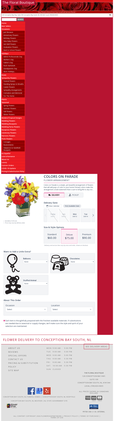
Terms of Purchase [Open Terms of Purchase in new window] (89, 416)
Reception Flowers (9, 130)
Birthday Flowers (9, 38)
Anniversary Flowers (10, 35)
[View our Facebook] (31, 394)
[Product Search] (9, 19)
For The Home (8, 96)
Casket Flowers (9, 87)
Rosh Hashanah (9, 65)
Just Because (8, 32)
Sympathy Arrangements (12, 90)
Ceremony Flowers (9, 133)
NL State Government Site (56, 401)
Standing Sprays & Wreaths (13, 84)
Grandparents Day (10, 68)
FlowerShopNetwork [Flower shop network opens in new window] (51, 416)
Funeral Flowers (9, 81)
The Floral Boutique (18, 2)
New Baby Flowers (10, 41)
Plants (4, 99)
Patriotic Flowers (8, 136)
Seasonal (5, 102)
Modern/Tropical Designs (12, 118)
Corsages (6, 142)
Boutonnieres (8, 145)
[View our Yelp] (47, 394)
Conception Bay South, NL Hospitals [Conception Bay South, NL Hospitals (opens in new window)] (58, 397)
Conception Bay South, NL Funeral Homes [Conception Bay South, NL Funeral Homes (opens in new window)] (21, 397)
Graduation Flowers (10, 47)
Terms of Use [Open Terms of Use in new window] (57, 417)
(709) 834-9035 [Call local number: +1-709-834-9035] (53, 15)
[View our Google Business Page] (39, 394)
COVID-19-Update (9, 168)
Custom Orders (8, 165)
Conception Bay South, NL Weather (26, 401)
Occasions (6, 29)
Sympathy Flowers (9, 78)
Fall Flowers (7, 111)
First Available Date (72, 206)
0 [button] (110, 15)
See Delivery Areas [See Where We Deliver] (96, 346)
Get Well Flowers (9, 44)
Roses (4, 75)
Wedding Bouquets (9, 124)
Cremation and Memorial (12, 93)
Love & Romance (8, 156)
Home (4, 23)
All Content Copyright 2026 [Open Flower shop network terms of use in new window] (27, 416)
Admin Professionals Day (12, 57)
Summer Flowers (9, 108)
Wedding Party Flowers (11, 127)
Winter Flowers (9, 114)
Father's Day (8, 62)
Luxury (4, 162)
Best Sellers (6, 26)
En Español (6, 153)
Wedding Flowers (8, 121)
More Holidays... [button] (9, 71)
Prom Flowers (7, 139)
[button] (93, 406)
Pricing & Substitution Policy (13, 171)
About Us (5, 159)
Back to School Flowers (12, 50)
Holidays (5, 53)
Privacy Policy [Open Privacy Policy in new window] (71, 416)
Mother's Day (8, 60)
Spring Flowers (8, 105)
